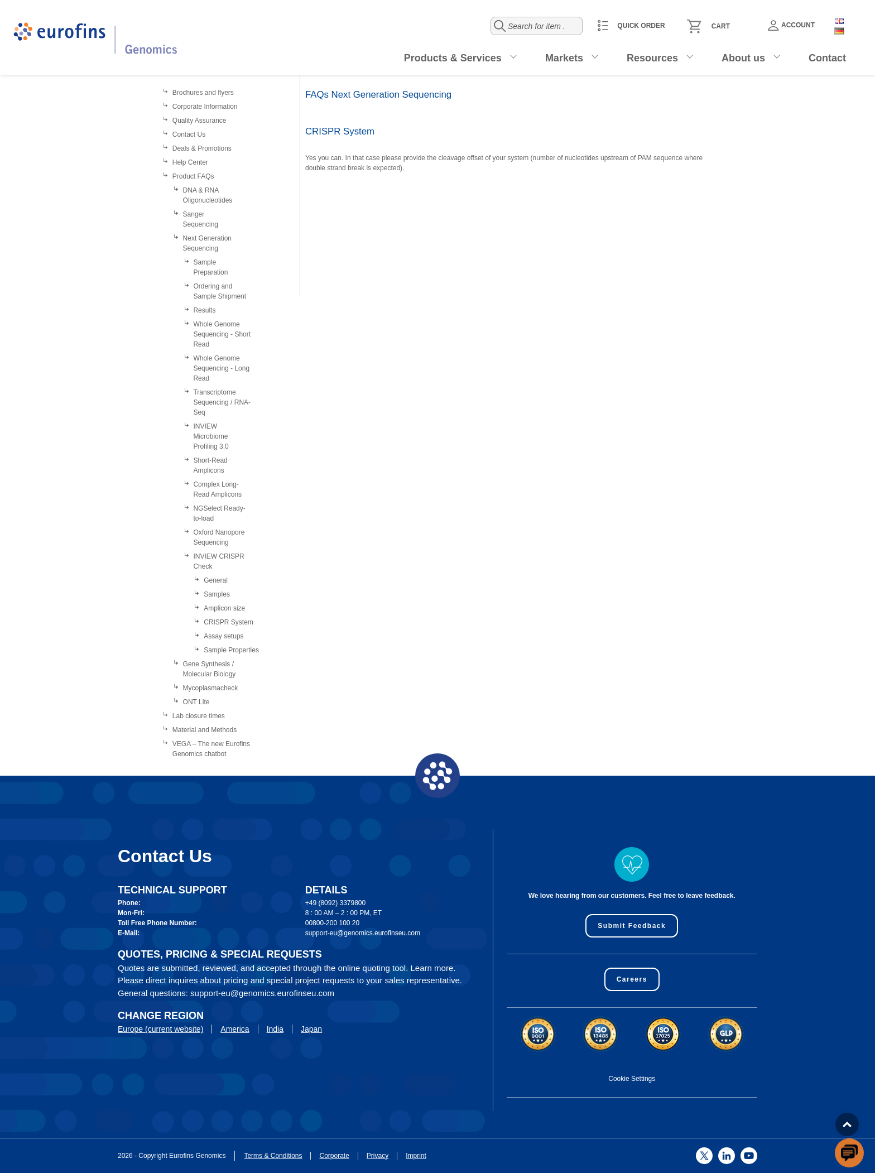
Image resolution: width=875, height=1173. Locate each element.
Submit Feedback (632, 926)
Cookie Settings (631, 1079)
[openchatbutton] (849, 1152)
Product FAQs (193, 176)
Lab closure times (198, 716)
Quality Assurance (199, 120)
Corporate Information (205, 106)
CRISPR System (228, 622)
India (275, 1029)
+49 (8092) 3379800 (335, 903)
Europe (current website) (160, 1029)
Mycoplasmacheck (210, 688)
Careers (632, 979)
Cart (720, 26)
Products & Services (453, 58)
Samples (217, 594)
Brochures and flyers (203, 93)
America (234, 1029)
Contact (827, 58)
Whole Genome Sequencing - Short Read (222, 334)
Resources (652, 58)
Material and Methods (204, 730)
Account (791, 25)
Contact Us (188, 134)
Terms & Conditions (273, 1156)
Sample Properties (231, 650)
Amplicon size (224, 608)
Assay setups (223, 636)
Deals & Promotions (202, 148)
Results (204, 310)
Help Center (190, 162)
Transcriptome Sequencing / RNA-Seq (222, 402)
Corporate (334, 1156)
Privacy (377, 1156)
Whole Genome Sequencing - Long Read (221, 368)
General (216, 580)
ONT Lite (196, 702)
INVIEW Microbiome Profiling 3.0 (210, 436)
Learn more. (433, 968)
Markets (564, 58)
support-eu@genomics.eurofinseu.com (362, 933)
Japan (311, 1029)
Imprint (416, 1156)
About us (743, 58)
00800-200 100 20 (332, 923)
